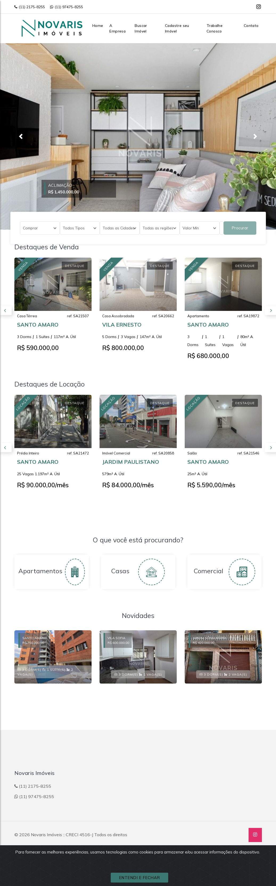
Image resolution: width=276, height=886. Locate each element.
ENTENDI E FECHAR (139, 877)
